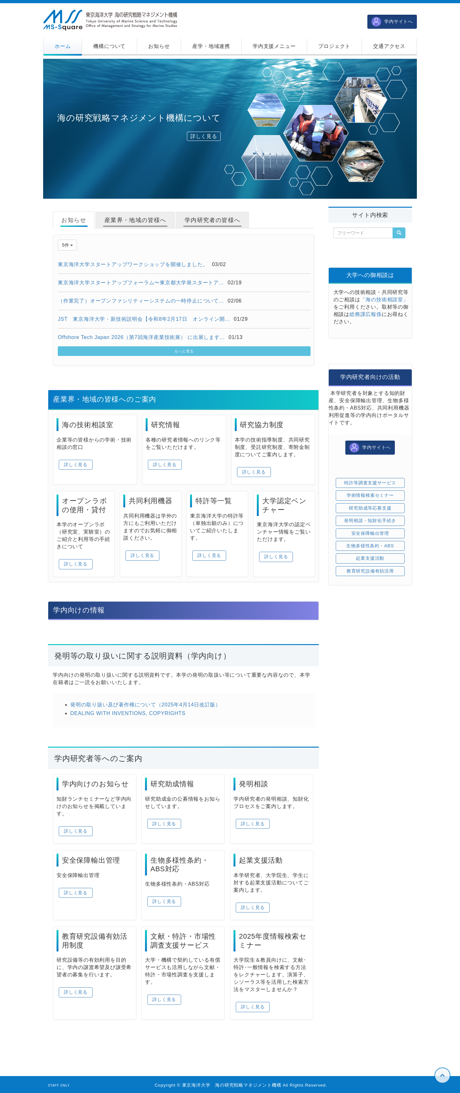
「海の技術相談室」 (384, 299)
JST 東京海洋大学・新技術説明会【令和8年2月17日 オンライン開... (144, 319)
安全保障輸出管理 (370, 533)
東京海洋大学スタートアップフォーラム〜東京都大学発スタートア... (141, 282)
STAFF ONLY (59, 1085)
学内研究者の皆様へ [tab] (213, 220)
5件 (67, 245)
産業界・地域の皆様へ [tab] (135, 220)
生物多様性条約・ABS (370, 545)
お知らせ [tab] (73, 220)
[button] (109, 46)
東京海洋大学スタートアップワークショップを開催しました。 (133, 264)
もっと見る (184, 351)
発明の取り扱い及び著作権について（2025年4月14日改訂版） (145, 704)
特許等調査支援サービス (370, 482)
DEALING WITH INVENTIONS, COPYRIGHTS (127, 713)
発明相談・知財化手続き (370, 520)
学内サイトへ (392, 22)
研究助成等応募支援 (370, 508)
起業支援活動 (370, 558)
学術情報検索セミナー (370, 495)
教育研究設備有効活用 (370, 570)
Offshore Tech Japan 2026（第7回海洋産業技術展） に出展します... (141, 337)
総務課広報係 (365, 314)
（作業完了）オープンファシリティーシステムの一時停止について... (141, 301)
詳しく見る (203, 136)
